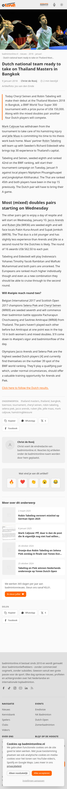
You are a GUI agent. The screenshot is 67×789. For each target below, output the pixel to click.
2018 (31, 53)
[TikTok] (9, 688)
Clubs (5, 724)
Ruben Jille (14, 225)
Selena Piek (30, 305)
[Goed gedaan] (33, 483)
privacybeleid (14, 766)
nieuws (23, 53)
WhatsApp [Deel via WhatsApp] (28, 420)
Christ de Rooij (29, 80)
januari (38, 53)
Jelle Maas (14, 136)
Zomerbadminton (45, 724)
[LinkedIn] (26, 688)
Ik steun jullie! (15, 594)
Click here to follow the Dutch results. (25, 388)
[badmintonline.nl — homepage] (8, 5)
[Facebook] (3, 688)
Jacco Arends (56, 220)
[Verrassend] (44, 483)
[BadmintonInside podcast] (54, 4)
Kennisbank (8, 714)
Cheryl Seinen (52, 305)
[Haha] (55, 483)
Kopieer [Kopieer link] (10, 420)
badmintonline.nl (10, 53)
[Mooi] (22, 483)
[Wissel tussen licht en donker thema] (61, 4)
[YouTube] (20, 688)
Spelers (6, 719)
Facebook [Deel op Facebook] (10, 428)
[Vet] (11, 483)
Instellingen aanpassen (33, 780)
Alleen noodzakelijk (18, 773)
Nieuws (6, 709)
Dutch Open (41, 719)
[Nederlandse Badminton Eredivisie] (44, 4)
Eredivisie (40, 709)
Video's (6, 730)
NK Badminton (43, 714)
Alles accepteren (42, 773)
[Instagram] (14, 688)
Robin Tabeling (51, 141)
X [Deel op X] (43, 420)
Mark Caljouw (10, 126)
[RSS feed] (31, 688)
